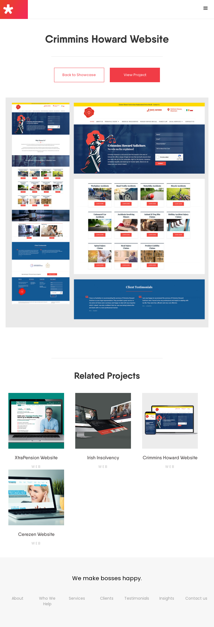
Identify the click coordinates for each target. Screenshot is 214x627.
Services (77, 598)
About (17, 598)
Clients (106, 598)
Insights (166, 598)
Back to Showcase (79, 74)
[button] (205, 8)
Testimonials (136, 598)
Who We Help (47, 601)
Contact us (196, 598)
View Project (135, 74)
